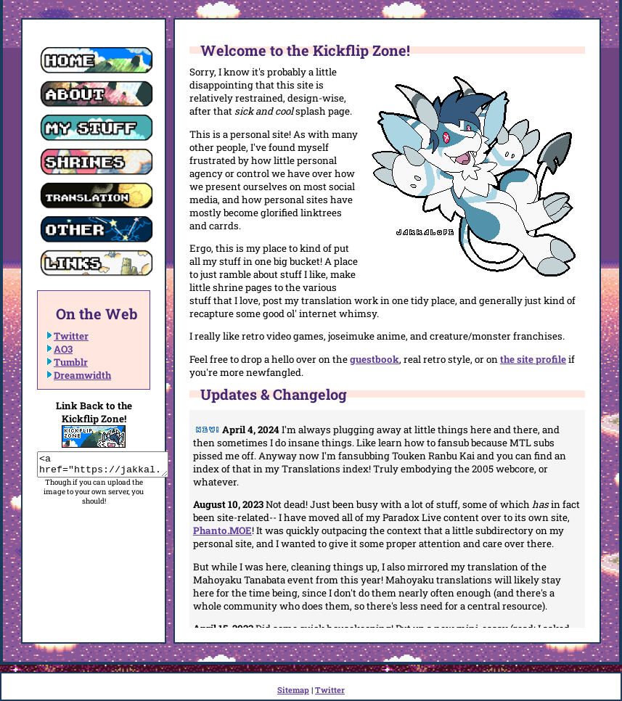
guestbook (374, 359)
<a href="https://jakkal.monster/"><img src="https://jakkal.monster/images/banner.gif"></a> (110, 466)
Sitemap (293, 689)
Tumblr (71, 362)
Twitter (71, 336)
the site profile (533, 359)
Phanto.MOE (222, 530)
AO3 (63, 349)
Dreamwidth (82, 375)
